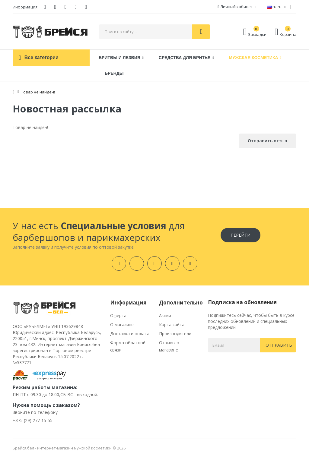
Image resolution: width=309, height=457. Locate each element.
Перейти (240, 235)
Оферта (118, 315)
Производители (175, 333)
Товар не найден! (38, 92)
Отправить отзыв (267, 140)
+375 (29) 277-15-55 (33, 420)
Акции (165, 315)
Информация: (25, 7)
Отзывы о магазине (169, 346)
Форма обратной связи (127, 346)
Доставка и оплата (129, 333)
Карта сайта (171, 324)
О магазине (122, 324)
